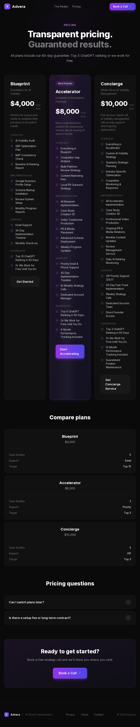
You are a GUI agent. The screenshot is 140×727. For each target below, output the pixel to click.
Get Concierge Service (112, 384)
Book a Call (122, 6)
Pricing (76, 6)
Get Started (25, 281)
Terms (84, 714)
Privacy (70, 714)
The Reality (61, 6)
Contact (98, 714)
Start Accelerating (69, 351)
